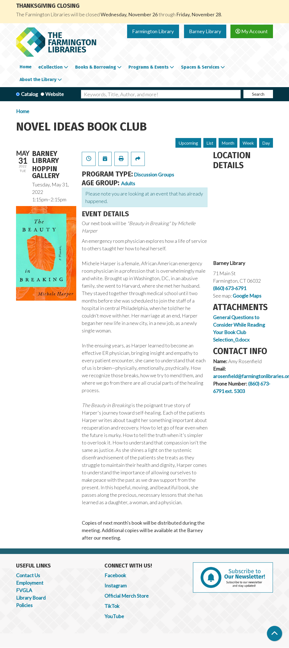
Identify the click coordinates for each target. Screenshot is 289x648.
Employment (29, 583)
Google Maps (247, 296)
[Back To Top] (274, 633)
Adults (128, 183)
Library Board (31, 598)
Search (258, 94)
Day (266, 142)
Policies (24, 605)
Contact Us (28, 575)
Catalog (29, 94)
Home (22, 111)
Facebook (115, 575)
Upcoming (188, 142)
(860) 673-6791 (229, 288)
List (209, 142)
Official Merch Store (126, 596)
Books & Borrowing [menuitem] (95, 67)
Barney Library (205, 31)
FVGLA (24, 590)
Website (54, 94)
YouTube (114, 616)
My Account (251, 31)
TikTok (111, 606)
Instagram (115, 585)
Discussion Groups (154, 174)
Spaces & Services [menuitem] (200, 67)
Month (228, 142)
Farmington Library (153, 31)
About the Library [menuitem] (38, 79)
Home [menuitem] (25, 66)
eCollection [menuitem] (50, 67)
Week (248, 142)
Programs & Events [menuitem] (148, 67)
